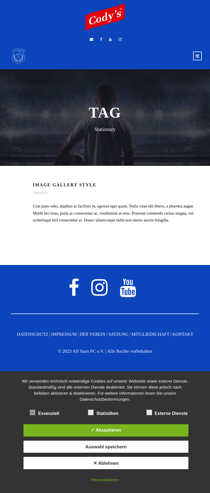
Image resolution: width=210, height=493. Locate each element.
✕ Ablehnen (106, 463)
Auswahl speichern (105, 446)
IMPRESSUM (63, 334)
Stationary (40, 192)
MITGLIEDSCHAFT (150, 334)
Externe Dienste (167, 413)
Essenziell (44, 413)
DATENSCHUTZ (32, 334)
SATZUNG (119, 334)
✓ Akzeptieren (106, 430)
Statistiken (103, 413)
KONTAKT (182, 334)
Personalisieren (105, 479)
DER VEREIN (92, 334)
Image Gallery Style (64, 185)
